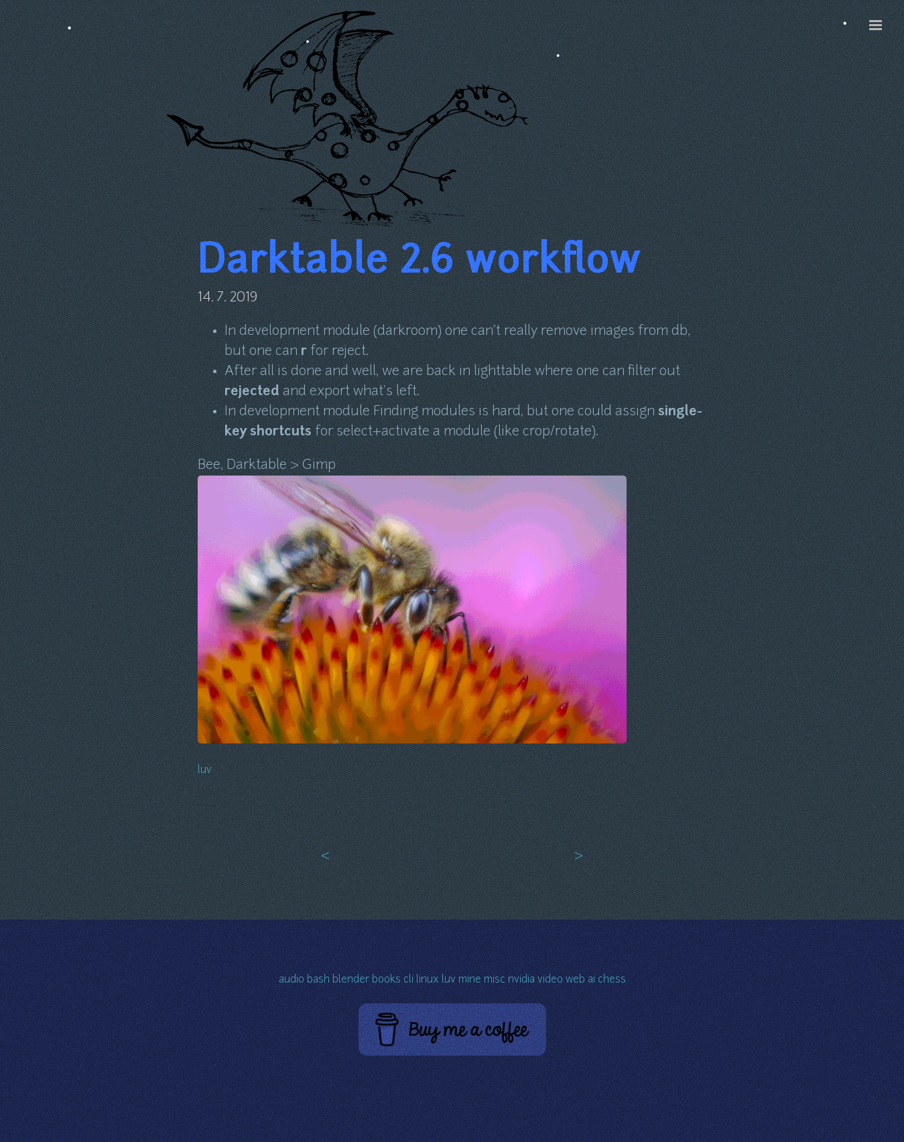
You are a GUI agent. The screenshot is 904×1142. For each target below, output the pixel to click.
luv (205, 771)
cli (408, 980)
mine (469, 980)
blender (350, 980)
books (386, 980)
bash (318, 980)
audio (291, 980)
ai (591, 980)
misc (494, 980)
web (575, 980)
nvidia (521, 980)
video (550, 980)
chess (612, 980)
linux (427, 980)
